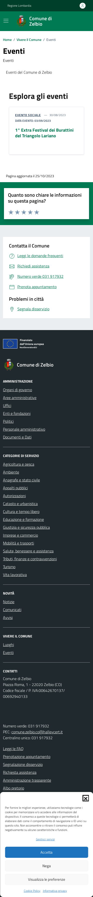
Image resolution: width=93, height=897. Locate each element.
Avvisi (8, 617)
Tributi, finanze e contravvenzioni (30, 559)
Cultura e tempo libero (21, 511)
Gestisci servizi (45, 839)
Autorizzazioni (14, 496)
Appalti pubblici (15, 488)
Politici (8, 421)
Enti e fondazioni (17, 413)
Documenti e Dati (17, 437)
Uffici (7, 405)
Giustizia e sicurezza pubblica (26, 527)
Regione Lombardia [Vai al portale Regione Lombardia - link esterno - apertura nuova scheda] (19, 5)
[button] (85, 798)
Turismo (9, 567)
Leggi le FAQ (13, 749)
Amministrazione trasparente (27, 780)
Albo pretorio (13, 788)
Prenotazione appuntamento (26, 756)
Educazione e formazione (23, 519)
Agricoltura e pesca (18, 464)
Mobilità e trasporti (18, 543)
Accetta (46, 852)
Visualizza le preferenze (46, 879)
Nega (46, 866)
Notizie (8, 602)
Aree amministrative (19, 398)
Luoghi (8, 645)
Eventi (8, 652)
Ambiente (11, 472)
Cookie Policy (32, 891)
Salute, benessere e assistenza (28, 551)
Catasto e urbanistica (20, 504)
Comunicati (12, 610)
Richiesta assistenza (19, 772)
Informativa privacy (55, 891)
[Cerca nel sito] (80, 21)
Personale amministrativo (24, 429)
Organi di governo (17, 390)
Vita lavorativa (15, 575)
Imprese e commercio (20, 535)
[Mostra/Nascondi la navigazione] (6, 21)
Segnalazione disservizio (23, 764)
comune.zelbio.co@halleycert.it (37, 732)
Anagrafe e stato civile (21, 480)
